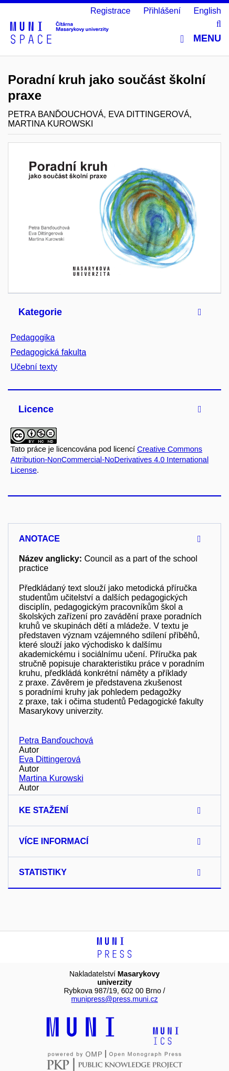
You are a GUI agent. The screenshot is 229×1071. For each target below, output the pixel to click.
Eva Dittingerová (49, 759)
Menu (200, 38)
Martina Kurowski (51, 778)
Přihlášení (162, 10)
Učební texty (34, 366)
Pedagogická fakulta (48, 352)
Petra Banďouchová (56, 740)
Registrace (110, 10)
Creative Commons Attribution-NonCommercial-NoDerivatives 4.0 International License (110, 459)
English (207, 10)
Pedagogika (33, 337)
